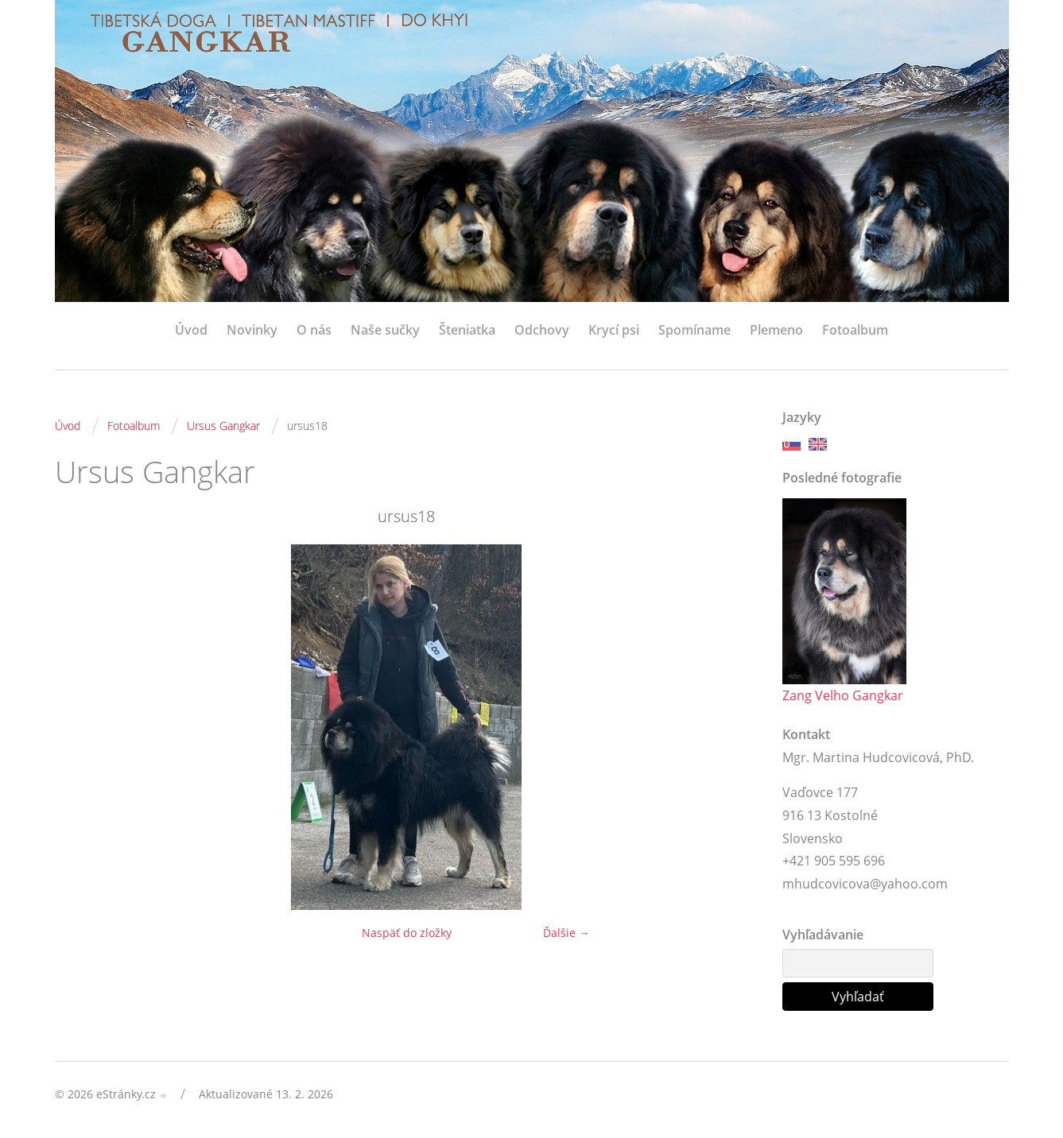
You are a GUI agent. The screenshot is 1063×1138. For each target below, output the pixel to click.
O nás (314, 330)
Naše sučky (385, 330)
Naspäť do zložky (407, 932)
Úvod (191, 330)
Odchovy (541, 330)
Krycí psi (613, 330)
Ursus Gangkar (223, 425)
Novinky (252, 330)
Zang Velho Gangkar (842, 695)
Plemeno (776, 330)
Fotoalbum (855, 330)
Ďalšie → (566, 932)
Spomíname (694, 330)
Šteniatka (467, 330)
